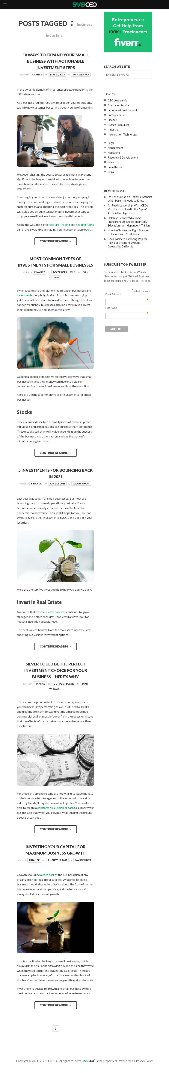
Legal (111, 143)
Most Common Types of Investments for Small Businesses (55, 264)
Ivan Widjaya (81, 74)
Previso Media (126, 1066)
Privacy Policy (144, 1066)
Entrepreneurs (117, 115)
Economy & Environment (122, 110)
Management (115, 147)
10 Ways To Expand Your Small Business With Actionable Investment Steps (55, 61)
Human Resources (118, 124)
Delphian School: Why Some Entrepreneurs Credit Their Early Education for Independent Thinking (129, 221)
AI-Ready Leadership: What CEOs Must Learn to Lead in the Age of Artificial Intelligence (128, 209)
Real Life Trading (59, 224)
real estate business (53, 617)
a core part (47, 880)
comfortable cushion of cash (55, 813)
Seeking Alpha (85, 224)
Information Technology (122, 134)
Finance (36, 74)
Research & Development (123, 157)
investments (24, 301)
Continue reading (56, 241)
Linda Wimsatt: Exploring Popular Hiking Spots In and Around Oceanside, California (127, 242)
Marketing (114, 152)
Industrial (113, 129)
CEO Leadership (117, 100)
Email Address (126, 294)
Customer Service (118, 105)
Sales (111, 162)
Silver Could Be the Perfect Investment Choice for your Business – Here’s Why (56, 676)
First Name (126, 308)
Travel (111, 172)
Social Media (115, 167)
